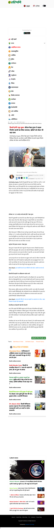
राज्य (14, 122)
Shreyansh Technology (29, 524)
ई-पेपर (36, 6)
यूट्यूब (27, 6)
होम (8, 122)
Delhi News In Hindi (18, 341)
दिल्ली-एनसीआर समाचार (21, 122)
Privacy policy (39, 517)
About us (13, 517)
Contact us (33, 517)
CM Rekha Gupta (29, 341)
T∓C (29, 517)
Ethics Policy (24, 517)
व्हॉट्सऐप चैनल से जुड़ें (39, 338)
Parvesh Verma (40, 341)
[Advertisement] (31, 16)
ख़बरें (11, 122)
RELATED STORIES (20, 347)
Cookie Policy (18, 517)
